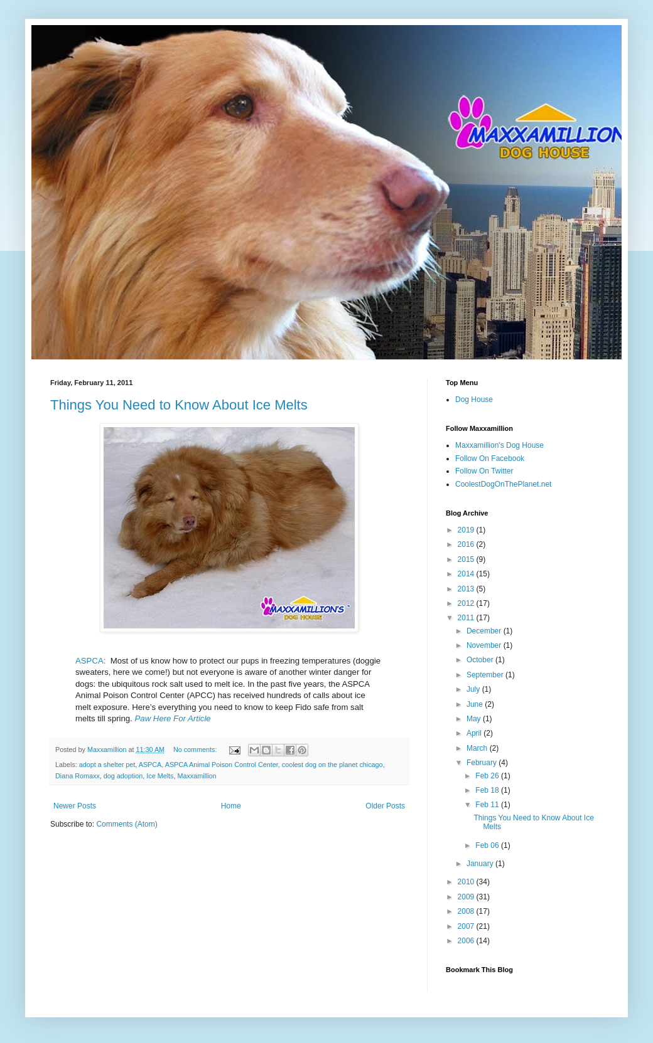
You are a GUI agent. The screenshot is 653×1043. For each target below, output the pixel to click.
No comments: (196, 749)
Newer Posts (74, 806)
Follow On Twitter (484, 471)
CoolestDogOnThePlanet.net (503, 484)
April (475, 733)
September (486, 674)
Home (231, 806)
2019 (467, 530)
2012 (467, 603)
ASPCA (150, 764)
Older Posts (385, 806)
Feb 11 (488, 804)
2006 (467, 940)
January (481, 863)
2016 (467, 544)
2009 (467, 896)
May (475, 718)
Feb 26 (488, 775)
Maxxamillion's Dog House (499, 445)
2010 (467, 881)
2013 (467, 589)
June (476, 704)
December (485, 631)
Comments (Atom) (126, 824)
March (478, 748)
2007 (467, 926)
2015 (467, 559)
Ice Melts (159, 776)
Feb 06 (488, 845)
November (485, 645)
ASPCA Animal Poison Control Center (221, 764)
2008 (467, 911)
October (481, 659)
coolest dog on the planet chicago (332, 764)
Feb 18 (488, 790)
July (474, 689)
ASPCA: (90, 660)
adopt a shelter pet (107, 764)
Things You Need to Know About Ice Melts (179, 405)
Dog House (474, 399)
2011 (467, 617)
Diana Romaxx (77, 776)
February (483, 762)
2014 (467, 573)
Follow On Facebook (489, 458)
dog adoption (123, 776)
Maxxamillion (196, 776)
